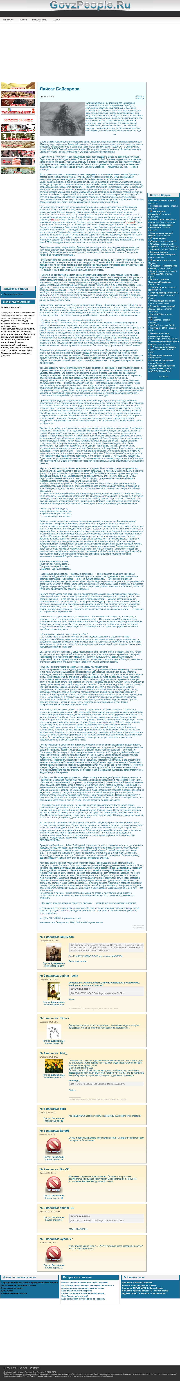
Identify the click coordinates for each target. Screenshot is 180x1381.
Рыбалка (157, 320)
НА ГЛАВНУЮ (10, 1368)
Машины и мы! (160, 260)
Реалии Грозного (158, 200)
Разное (56, 19)
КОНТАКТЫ (35, 1368)
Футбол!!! (154, 325)
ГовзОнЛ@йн (156, 314)
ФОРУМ (23, 19)
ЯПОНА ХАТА (156, 274)
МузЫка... (154, 244)
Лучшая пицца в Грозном (162, 301)
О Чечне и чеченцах (140, 97)
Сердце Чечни (157, 271)
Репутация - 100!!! (158, 328)
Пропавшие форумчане (161, 360)
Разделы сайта (39, 19)
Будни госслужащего (13, 294)
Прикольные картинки (161, 355)
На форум (163, 376)
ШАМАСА (154, 249)
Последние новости (159, 206)
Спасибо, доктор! (158, 287)
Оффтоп (154, 247)
